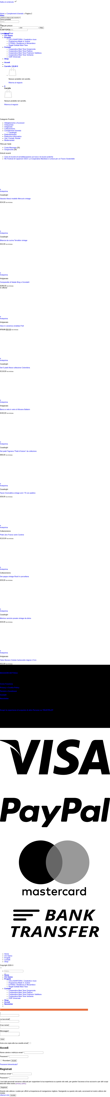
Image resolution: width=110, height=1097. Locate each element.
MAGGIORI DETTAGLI (9, 673)
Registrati (4, 1088)
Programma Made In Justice (19, 983)
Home (2, 13)
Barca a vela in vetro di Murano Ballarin (15, 409)
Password (4, 1057)
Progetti (7, 958)
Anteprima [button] (4, 191)
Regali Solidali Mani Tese (18, 987)
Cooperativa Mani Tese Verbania (21, 996)
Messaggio (4, 1031)
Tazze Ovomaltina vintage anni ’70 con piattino (17, 493)
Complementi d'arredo (15, 13)
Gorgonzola (8, 149)
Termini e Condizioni (8, 691)
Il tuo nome (4, 1025)
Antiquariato (8, 125)
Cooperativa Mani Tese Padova (20, 992)
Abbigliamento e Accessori (14, 123)
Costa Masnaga (10, 148)
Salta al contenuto (8, 2)
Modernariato (9, 140)
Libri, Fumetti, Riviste (12, 138)
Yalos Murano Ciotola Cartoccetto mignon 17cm (18, 660)
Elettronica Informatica (12, 136)
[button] (2, 15)
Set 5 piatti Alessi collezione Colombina (15, 368)
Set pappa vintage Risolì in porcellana (14, 576)
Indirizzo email (6, 1074)
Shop (6, 962)
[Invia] (9, 32)
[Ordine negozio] (10, 18)
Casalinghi (13, 132)
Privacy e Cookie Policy (9, 687)
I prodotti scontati (6, 33)
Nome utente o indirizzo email (12, 1053)
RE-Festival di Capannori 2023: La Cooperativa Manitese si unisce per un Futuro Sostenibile (39, 159)
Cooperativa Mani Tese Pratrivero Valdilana (25, 994)
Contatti (3, 695)
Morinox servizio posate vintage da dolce (15, 618)
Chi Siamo (8, 36)
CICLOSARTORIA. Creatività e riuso (22, 981)
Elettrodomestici (10, 134)
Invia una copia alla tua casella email (14, 1044)
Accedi (14, 1061)
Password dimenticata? (9, 1065)
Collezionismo (9, 129)
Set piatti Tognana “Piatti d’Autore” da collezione (18, 451)
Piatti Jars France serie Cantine (12, 535)
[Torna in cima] (1, 967)
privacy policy (21, 1084)
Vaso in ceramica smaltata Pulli (12, 326)
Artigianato (8, 127)
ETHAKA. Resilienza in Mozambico (22, 985)
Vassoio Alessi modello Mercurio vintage (15, 199)
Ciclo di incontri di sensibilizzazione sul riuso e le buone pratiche (28, 157)
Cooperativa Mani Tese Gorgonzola (22, 990)
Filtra (41, 28)
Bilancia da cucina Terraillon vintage (13, 240)
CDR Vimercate (15, 998)
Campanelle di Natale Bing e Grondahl (14, 282)
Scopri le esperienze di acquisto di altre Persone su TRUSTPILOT (26, 710)
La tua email (5, 1019)
